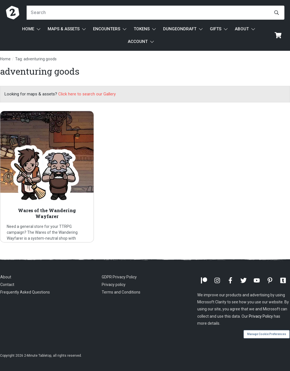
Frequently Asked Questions (25, 292)
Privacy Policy (261, 316)
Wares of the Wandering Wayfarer (47, 176)
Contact (7, 284)
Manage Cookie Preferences (266, 334)
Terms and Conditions (121, 292)
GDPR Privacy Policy (119, 277)
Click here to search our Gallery (87, 94)
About (5, 277)
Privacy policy (114, 284)
